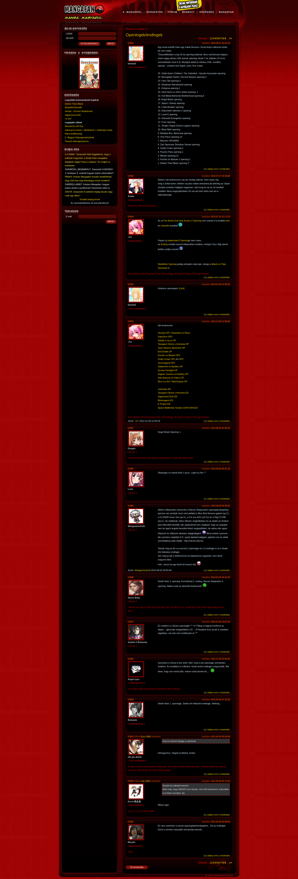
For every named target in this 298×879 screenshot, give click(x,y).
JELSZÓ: (70, 38)
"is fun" (68, 118)
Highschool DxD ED (167, 396)
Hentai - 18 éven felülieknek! (79, 111)
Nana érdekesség (73, 133)
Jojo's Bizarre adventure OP (171, 348)
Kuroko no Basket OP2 (169, 355)
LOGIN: (69, 34)
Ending (164, 244)
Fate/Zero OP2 (165, 336)
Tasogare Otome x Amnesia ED (173, 393)
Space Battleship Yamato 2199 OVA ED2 (178, 408)
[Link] (181, 288)
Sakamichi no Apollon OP (170, 366)
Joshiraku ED (164, 389)
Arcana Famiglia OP (167, 370)
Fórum (129, 29)
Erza (143, 737)
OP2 (181, 359)
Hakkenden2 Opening (178, 240)
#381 (148, 781)
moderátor (225, 169)
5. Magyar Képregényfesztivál (79, 137)
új (205, 169)
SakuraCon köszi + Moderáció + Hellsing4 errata (88, 130)
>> (230, 38)
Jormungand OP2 (166, 363)
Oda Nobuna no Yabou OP (171, 377)
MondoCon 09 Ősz (74, 126)
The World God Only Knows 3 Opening (182, 220)
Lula (142, 781)
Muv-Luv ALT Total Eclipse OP (172, 381)
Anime (141, 29)
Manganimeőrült (142, 570)
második (165, 225)
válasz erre (212, 169)
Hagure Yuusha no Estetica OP (173, 374)
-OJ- (137, 421)
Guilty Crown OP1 (166, 359)
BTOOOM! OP (165, 351)
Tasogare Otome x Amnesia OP (173, 344)
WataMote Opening (167, 264)
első (228, 220)
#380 (148, 737)
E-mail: (69, 216)
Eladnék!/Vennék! (73, 107)
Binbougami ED (165, 400)
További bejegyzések (90, 199)
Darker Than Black (74, 104)
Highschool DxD (73, 115)
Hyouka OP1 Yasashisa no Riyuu (174, 333)
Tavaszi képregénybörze (77, 141)
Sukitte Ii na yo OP (167, 340)
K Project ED (164, 404)
